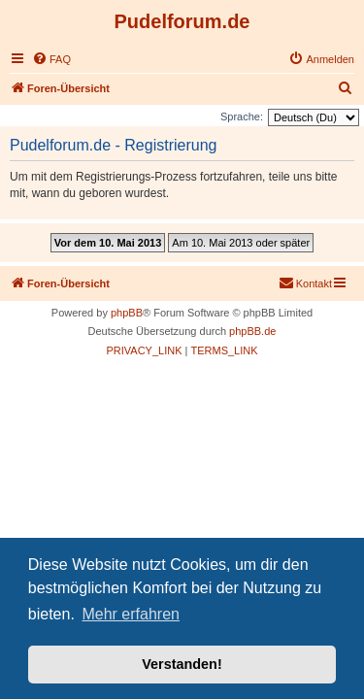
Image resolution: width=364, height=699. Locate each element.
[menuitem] (51, 59)
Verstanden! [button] (181, 664)
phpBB (127, 312)
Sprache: (241, 116)
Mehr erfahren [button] (131, 614)
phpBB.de (252, 331)
